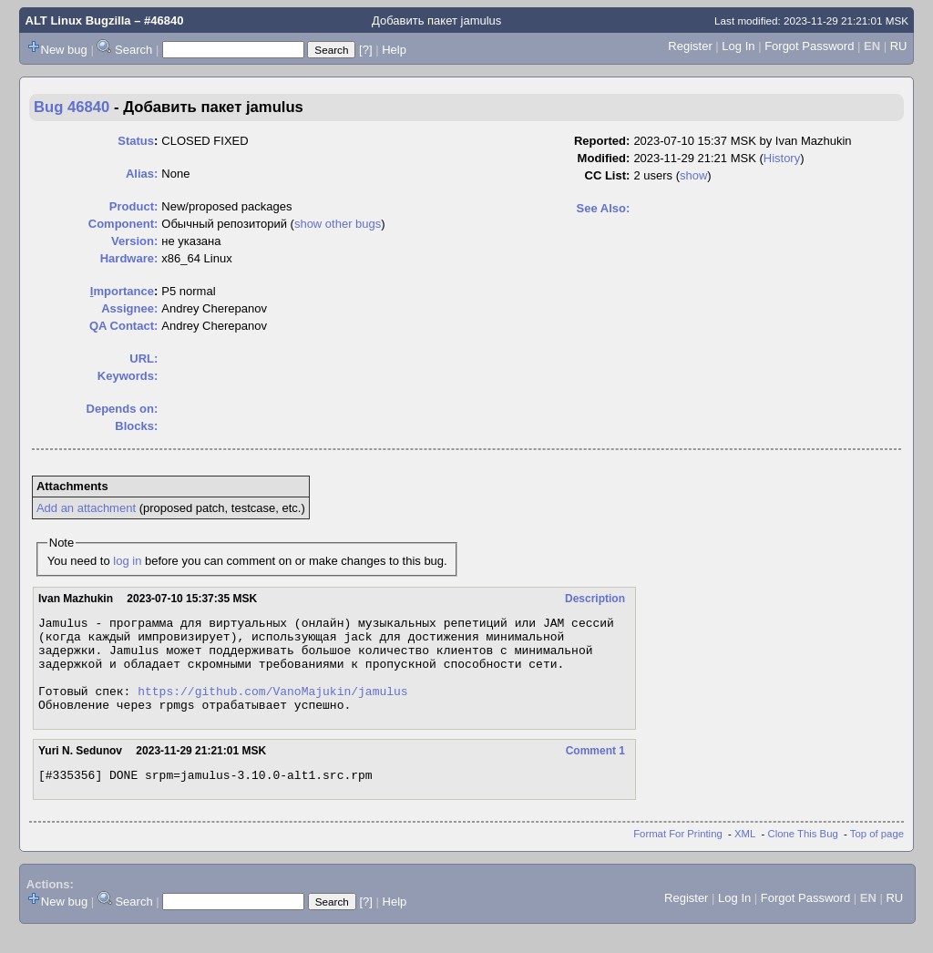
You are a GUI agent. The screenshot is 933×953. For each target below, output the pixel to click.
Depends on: (123, 408)
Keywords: (127, 376)
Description (595, 598)
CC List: (608, 175)
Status (136, 141)
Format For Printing (678, 855)
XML (744, 855)
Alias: (142, 173)
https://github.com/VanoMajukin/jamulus (272, 707)
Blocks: (136, 426)
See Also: (604, 208)
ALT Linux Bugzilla (78, 20)
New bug (64, 49)
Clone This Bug (803, 855)
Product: (133, 206)
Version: (134, 241)
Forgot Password (809, 46)
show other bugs (337, 224)
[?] (365, 49)
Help (394, 49)
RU (898, 46)
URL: (143, 358)
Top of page (877, 855)
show (693, 175)
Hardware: (129, 258)
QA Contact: (123, 326)
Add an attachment (86, 508)
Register (690, 46)
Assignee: (129, 308)
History (782, 158)
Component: (123, 224)
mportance (122, 291)
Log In (738, 46)
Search (133, 49)
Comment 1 (595, 769)
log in (127, 561)
